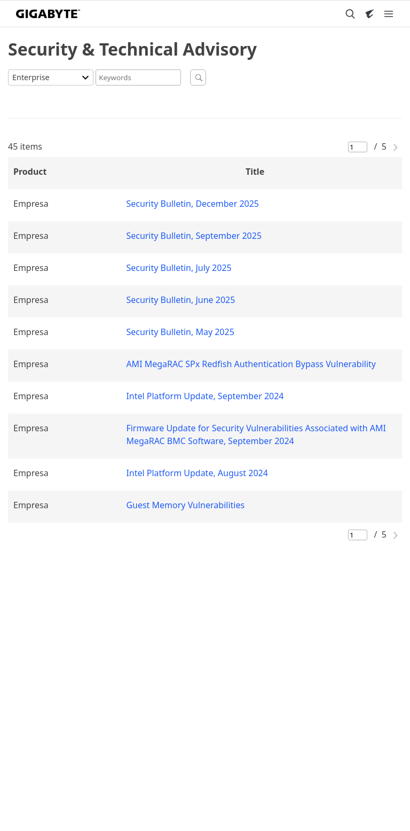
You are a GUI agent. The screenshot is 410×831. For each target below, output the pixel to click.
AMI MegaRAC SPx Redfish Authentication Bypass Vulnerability (251, 364)
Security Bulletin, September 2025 (194, 236)
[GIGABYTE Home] (48, 14)
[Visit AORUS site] (369, 14)
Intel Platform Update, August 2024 (197, 473)
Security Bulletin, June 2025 (180, 300)
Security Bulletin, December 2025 (192, 203)
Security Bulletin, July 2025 (178, 268)
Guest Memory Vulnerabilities (185, 505)
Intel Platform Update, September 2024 (204, 396)
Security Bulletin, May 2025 (180, 332)
